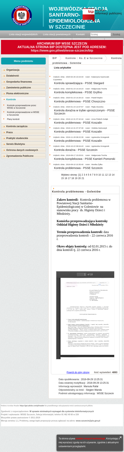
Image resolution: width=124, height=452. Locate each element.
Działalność (12, 75)
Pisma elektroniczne (17, 93)
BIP (55, 58)
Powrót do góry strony (78, 372)
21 (83, 178)
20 (79, 178)
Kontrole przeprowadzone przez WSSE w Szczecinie (21, 106)
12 (106, 174)
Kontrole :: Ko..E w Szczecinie (84, 58)
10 (99, 174)
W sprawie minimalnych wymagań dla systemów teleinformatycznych (61, 411)
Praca (9, 132)
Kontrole (11, 99)
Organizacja (12, 70)
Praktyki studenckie (17, 138)
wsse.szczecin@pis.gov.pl (88, 421)
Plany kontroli (13, 119)
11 (103, 174)
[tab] (23, 70)
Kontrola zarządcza (16, 126)
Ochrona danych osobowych (22, 150)
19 (76, 178)
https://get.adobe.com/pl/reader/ (32, 406)
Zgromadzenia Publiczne (19, 156)
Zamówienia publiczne (18, 87)
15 (62, 178)
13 (110, 174)
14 (113, 174)
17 (69, 178)
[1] (79, 174)
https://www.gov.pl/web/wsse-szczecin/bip (62, 50)
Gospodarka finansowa (19, 81)
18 (72, 178)
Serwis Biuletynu (15, 144)
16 (66, 178)
